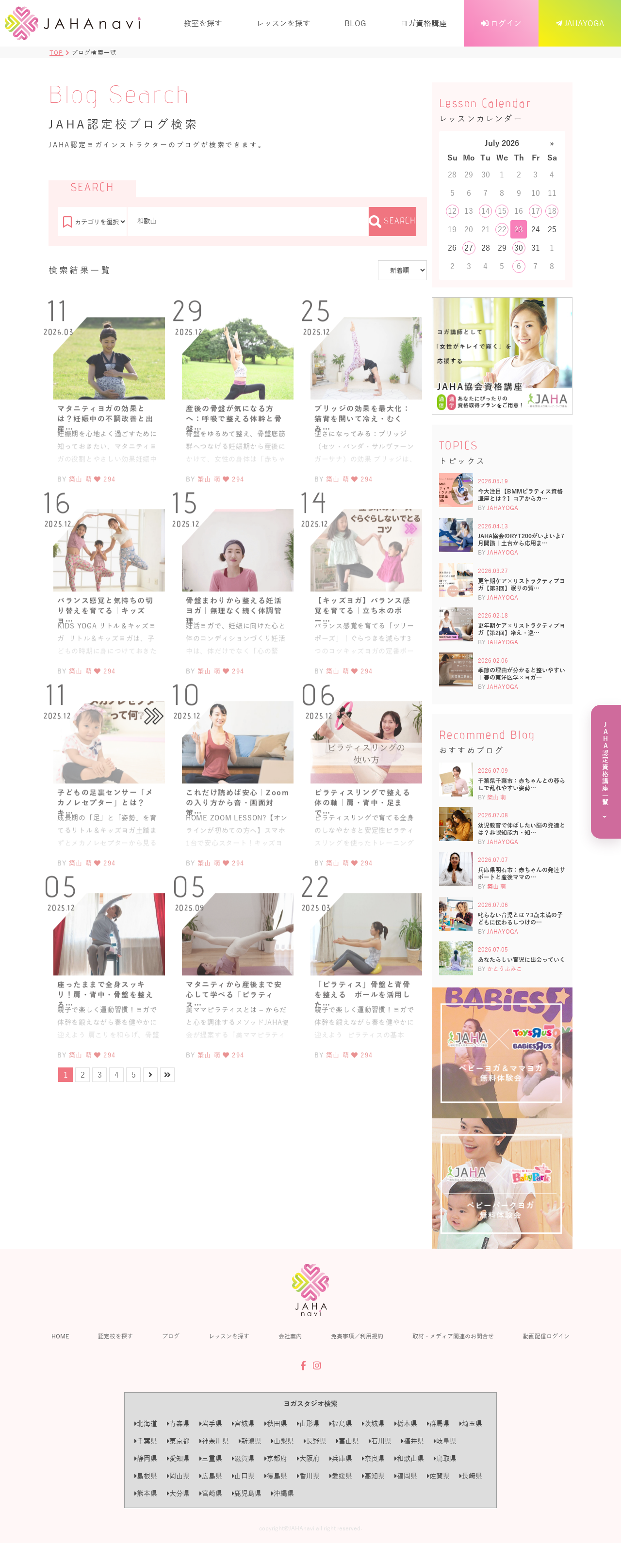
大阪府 (308, 1458)
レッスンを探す (283, 23)
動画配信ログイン (546, 1336)
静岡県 (145, 1458)
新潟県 (250, 1441)
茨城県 (373, 1423)
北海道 (145, 1423)
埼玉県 (470, 1423)
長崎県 (470, 1475)
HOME (60, 1336)
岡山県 (178, 1475)
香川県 (308, 1475)
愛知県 (178, 1458)
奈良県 (373, 1458)
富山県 (347, 1441)
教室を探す (202, 23)
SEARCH (392, 221)
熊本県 (145, 1493)
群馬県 (438, 1423)
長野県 (315, 1441)
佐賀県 (438, 1475)
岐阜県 (445, 1441)
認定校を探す (115, 1336)
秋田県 (275, 1423)
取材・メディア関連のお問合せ (453, 1336)
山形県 (308, 1423)
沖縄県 (282, 1493)
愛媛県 (340, 1475)
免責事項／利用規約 (357, 1336)
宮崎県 (210, 1493)
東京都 (178, 1441)
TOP (56, 52)
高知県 (373, 1475)
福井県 (412, 1441)
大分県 (178, 1493)
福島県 (340, 1423)
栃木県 (405, 1423)
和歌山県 (409, 1458)
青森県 (178, 1423)
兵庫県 (340, 1458)
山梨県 (282, 1441)
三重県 (210, 1458)
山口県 (243, 1475)
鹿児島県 (246, 1493)
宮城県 (243, 1423)
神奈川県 (214, 1441)
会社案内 (290, 1336)
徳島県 (275, 1475)
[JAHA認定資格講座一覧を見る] (606, 772)
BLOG (355, 23)
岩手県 (210, 1423)
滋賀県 (243, 1458)
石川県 (380, 1441)
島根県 (145, 1475)
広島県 (210, 1475)
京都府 (275, 1458)
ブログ (171, 1336)
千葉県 (145, 1441)
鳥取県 (445, 1458)
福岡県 (405, 1475)
